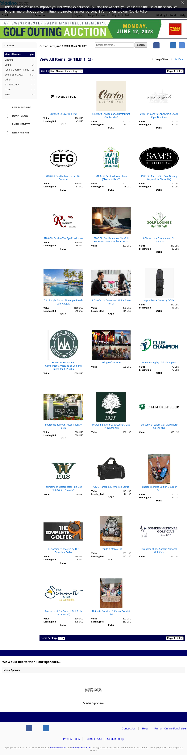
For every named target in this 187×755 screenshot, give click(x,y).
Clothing (19, 60)
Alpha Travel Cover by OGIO (159, 300)
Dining (19, 65)
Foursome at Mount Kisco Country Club (63, 426)
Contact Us (129, 728)
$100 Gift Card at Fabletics (63, 114)
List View (177, 59)
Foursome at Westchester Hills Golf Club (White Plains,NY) (63, 488)
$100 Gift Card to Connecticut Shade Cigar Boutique (159, 115)
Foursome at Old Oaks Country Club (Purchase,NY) (111, 426)
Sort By (45, 71)
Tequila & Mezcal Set (111, 549)
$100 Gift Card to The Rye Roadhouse (63, 238)
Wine (19, 94)
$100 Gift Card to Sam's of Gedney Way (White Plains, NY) (159, 177)
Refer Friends (16, 132)
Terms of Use (93, 739)
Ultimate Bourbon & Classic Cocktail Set (111, 613)
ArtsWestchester (58, 747)
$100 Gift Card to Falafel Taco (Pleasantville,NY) (111, 177)
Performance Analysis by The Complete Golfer (63, 550)
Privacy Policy (71, 739)
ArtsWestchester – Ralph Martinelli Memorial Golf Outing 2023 (93, 29)
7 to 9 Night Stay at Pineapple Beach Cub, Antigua (63, 302)
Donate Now (16, 116)
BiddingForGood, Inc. (81, 747)
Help (145, 728)
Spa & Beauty (19, 85)
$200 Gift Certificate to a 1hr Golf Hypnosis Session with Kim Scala (111, 240)
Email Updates (17, 124)
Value (46, 118)
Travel (19, 90)
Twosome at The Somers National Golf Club (159, 550)
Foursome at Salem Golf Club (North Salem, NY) (159, 426)
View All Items (19, 54)
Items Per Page (49, 638)
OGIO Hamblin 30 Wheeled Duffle (111, 486)
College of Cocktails (111, 362)
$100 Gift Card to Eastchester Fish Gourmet (63, 177)
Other (19, 80)
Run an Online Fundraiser (170, 728)
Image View (160, 59)
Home (9, 45)
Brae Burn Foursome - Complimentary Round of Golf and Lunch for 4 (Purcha (63, 366)
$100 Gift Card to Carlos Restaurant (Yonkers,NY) (111, 115)
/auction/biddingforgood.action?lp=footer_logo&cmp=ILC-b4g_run (11, 729)
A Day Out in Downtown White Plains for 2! (111, 302)
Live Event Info (17, 107)
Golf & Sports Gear (19, 75)
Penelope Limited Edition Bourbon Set (159, 488)
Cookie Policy (115, 739)
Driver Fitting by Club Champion (159, 362)
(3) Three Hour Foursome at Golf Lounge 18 (159, 240)
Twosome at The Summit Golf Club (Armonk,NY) (63, 613)
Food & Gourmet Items (19, 70)
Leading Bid (50, 121)
